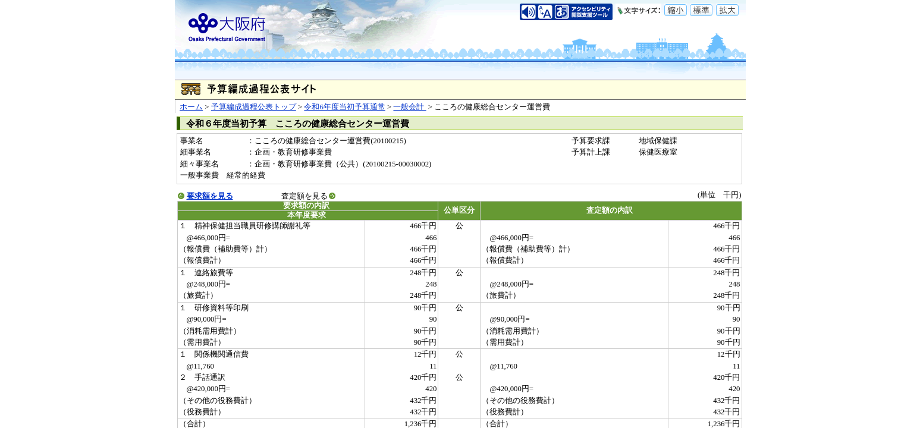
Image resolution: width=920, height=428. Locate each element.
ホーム (191, 107)
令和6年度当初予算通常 (344, 107)
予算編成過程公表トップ (253, 107)
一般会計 (409, 107)
